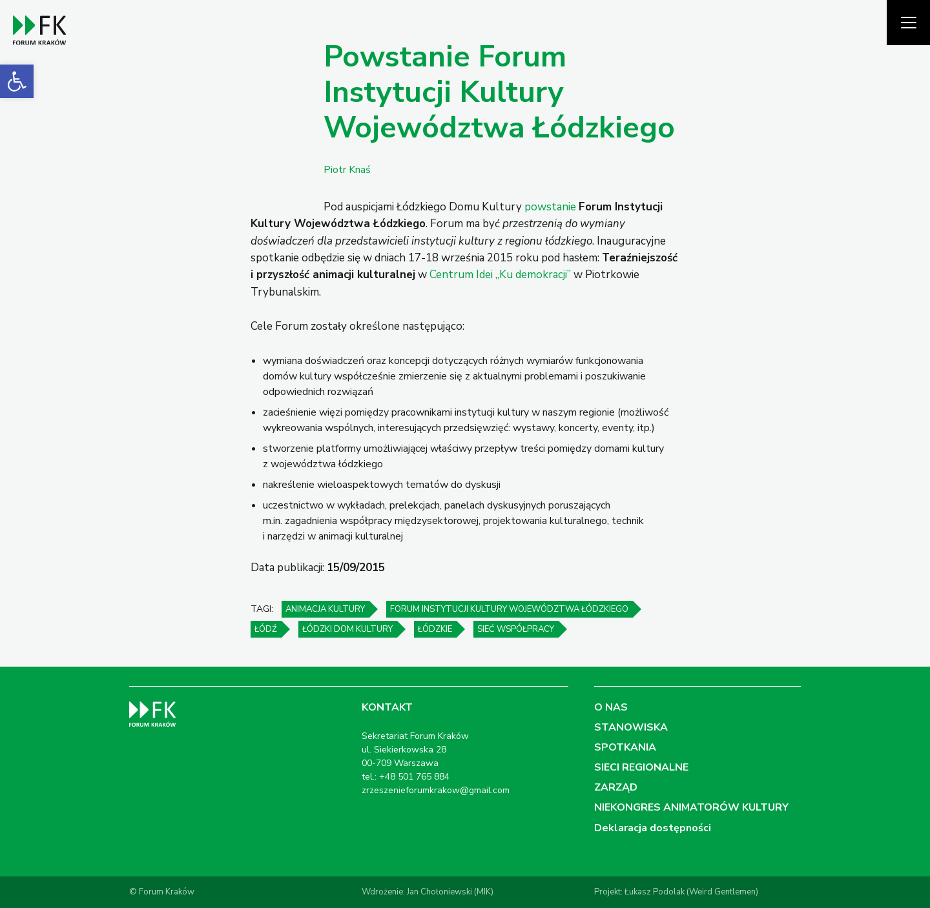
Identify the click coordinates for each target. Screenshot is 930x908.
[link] (17, 81)
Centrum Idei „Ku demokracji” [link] (500, 274)
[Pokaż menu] (908, 22)
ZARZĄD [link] (615, 787)
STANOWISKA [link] (631, 727)
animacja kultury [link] (325, 609)
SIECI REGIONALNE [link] (641, 767)
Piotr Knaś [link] (347, 170)
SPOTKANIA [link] (625, 747)
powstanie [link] (550, 206)
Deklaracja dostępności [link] (652, 828)
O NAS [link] (611, 707)
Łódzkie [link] (435, 629)
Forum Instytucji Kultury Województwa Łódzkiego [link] (509, 609)
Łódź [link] (265, 629)
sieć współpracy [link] (515, 629)
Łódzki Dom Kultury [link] (347, 629)
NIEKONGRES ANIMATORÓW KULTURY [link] (691, 807)
